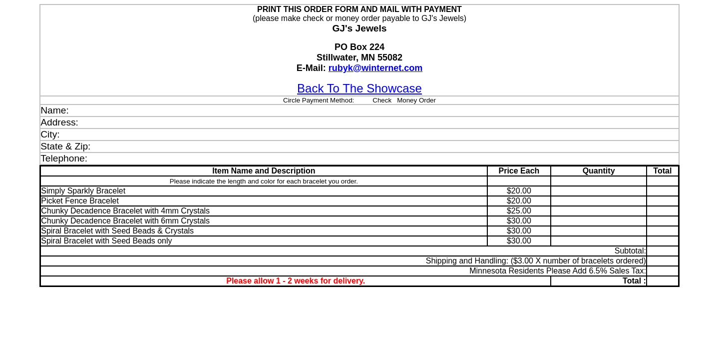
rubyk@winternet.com (376, 68)
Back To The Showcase (359, 88)
